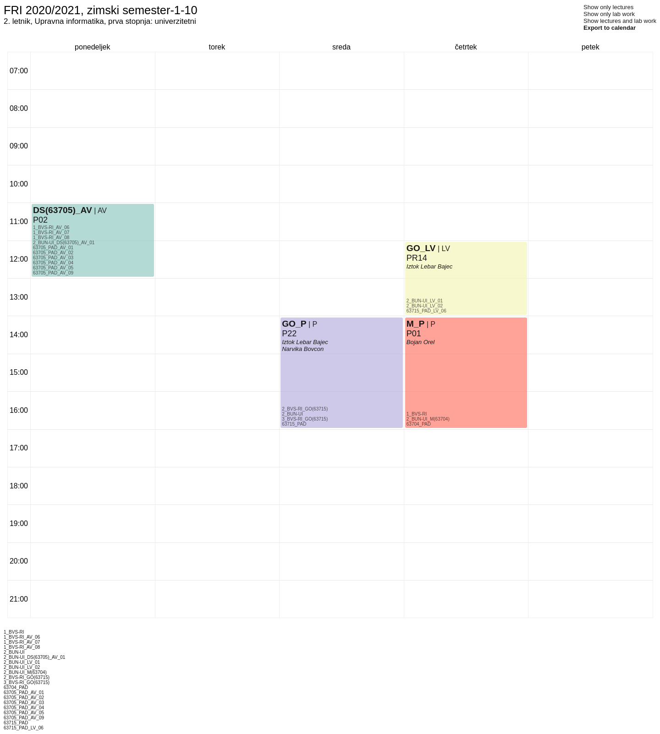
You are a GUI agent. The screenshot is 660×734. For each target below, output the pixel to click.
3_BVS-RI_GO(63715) (305, 419)
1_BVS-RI (417, 413)
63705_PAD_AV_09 (53, 272)
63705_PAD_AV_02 (53, 252)
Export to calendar (609, 27)
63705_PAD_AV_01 (53, 247)
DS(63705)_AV (62, 210)
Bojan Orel (420, 342)
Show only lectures (608, 7)
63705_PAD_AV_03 (53, 257)
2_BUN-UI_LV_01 (425, 300)
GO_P (294, 324)
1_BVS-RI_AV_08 (51, 237)
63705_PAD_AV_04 (53, 262)
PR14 (417, 258)
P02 (40, 220)
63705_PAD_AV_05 (53, 267)
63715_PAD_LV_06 (426, 310)
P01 (414, 333)
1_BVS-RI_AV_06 (51, 227)
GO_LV (421, 248)
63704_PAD (419, 424)
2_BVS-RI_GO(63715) (305, 408)
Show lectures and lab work (619, 20)
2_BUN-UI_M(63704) (428, 419)
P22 (289, 333)
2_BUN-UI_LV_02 (425, 305)
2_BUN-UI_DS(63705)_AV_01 (63, 242)
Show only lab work (609, 14)
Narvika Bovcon (303, 348)
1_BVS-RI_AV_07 (51, 232)
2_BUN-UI (292, 413)
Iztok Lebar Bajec (305, 342)
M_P (415, 324)
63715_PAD (294, 424)
